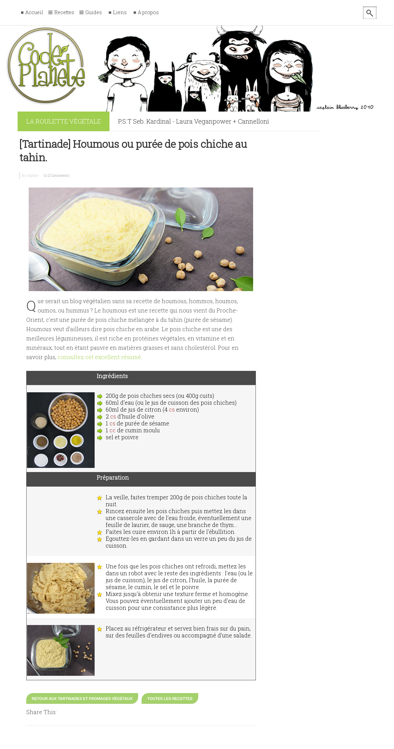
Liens (120, 12)
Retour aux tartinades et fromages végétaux (82, 699)
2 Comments (59, 175)
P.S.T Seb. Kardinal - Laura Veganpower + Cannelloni (193, 121)
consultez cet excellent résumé (99, 357)
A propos (148, 12)
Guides (93, 12)
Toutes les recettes (170, 699)
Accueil (34, 12)
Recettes (64, 12)
